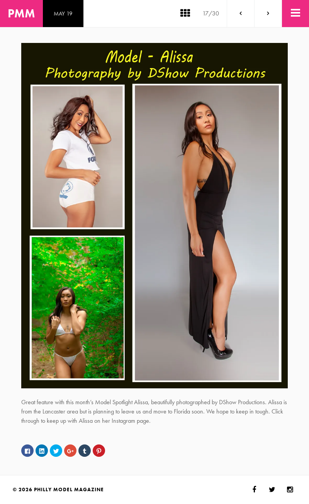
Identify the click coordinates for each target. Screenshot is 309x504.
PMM (21, 13)
